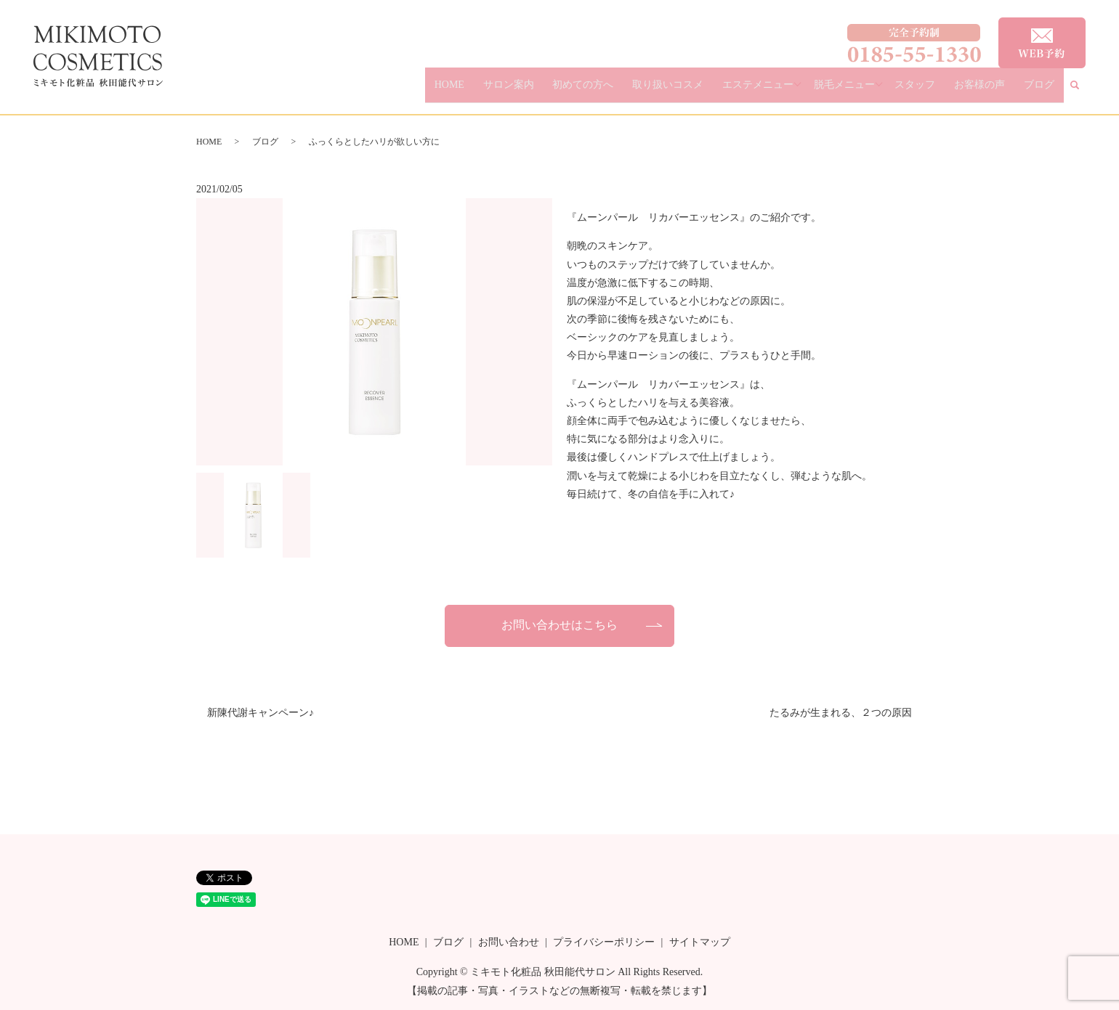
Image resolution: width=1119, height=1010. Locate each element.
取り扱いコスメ (715, 91)
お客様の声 (998, 91)
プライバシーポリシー (604, 942)
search (1084, 91)
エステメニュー (793, 91)
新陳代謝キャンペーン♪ (260, 712)
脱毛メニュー (877, 91)
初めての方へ (643, 91)
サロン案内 (581, 91)
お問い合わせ (508, 942)
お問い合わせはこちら (559, 625)
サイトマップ (699, 942)
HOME (535, 91)
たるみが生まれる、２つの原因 (840, 712)
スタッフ (946, 91)
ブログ (1045, 91)
